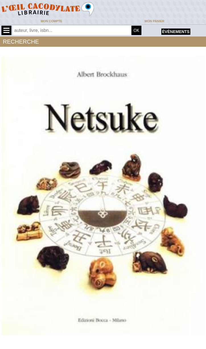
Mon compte (51, 21)
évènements (175, 31)
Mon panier (154, 21)
